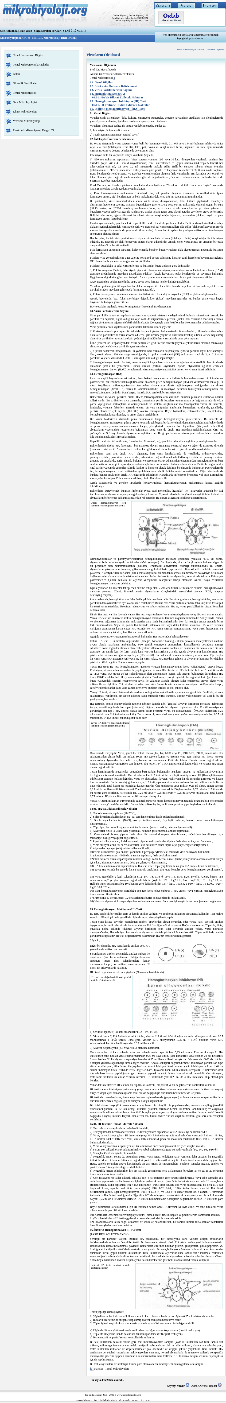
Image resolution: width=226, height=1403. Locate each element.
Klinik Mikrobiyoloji (25, 111)
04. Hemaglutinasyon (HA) (107, 93)
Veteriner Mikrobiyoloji (26, 121)
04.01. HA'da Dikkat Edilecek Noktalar (117, 97)
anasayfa (81, 1400)
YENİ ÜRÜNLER (73, 30)
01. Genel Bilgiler (101, 82)
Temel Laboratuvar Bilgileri (28, 55)
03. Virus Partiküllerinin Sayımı (111, 90)
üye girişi (98, 1400)
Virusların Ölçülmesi (216, 49)
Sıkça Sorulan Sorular (47, 30)
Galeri (16, 74)
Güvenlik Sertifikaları (25, 83)
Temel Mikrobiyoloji (24, 92)
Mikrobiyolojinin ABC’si (15, 37)
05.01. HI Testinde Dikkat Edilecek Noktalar (121, 105)
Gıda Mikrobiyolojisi (25, 102)
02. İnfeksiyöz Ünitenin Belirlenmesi (113, 86)
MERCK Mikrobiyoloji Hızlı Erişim (53, 37)
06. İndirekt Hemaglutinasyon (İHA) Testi (117, 108)
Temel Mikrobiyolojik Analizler (31, 64)
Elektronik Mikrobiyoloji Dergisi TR (34, 130)
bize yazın (145, 1400)
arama (89, 1400)
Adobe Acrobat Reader (206, 1385)
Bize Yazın (25, 30)
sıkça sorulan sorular (128, 1400)
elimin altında (110, 1400)
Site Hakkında (9, 30)
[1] (92, 1368)
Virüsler (200, 49)
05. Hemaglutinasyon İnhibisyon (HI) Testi (118, 101)
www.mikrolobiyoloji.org (129, 1395)
